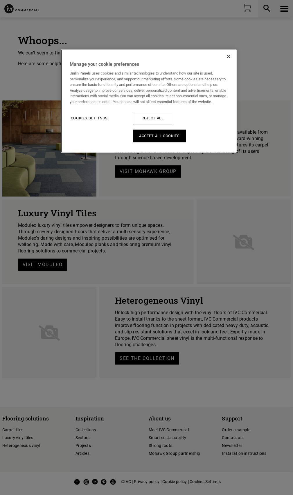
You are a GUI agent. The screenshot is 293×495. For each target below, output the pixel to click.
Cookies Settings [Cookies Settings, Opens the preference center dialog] (89, 118)
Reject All (152, 118)
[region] (149, 101)
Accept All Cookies (159, 136)
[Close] (228, 56)
